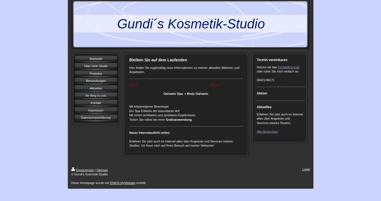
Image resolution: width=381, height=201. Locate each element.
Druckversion (82, 170)
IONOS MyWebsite (123, 183)
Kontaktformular (288, 67)
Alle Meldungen (267, 131)
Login (306, 169)
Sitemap (102, 170)
